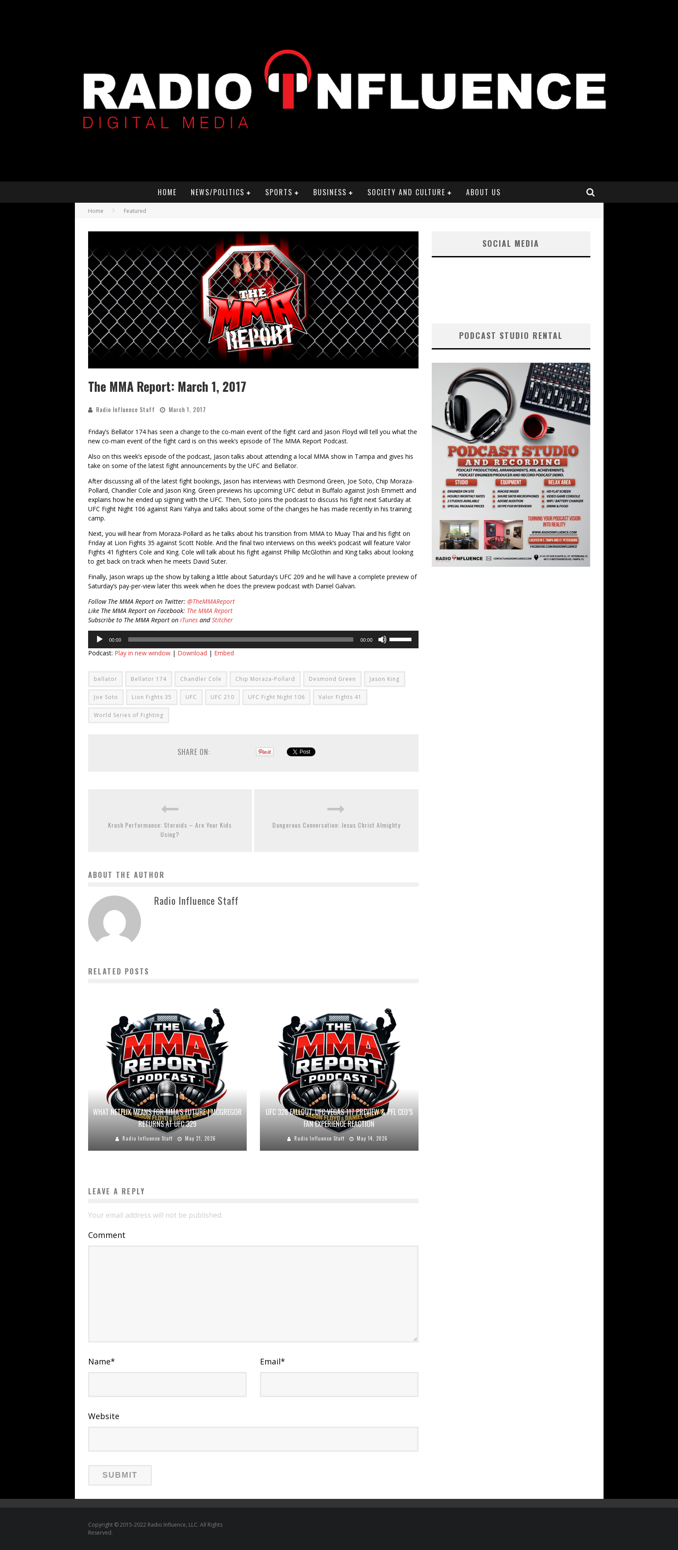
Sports (279, 192)
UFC (191, 697)
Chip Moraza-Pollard (265, 679)
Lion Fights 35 (152, 697)
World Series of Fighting (128, 715)
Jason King (385, 679)
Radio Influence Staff (125, 409)
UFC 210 (222, 697)
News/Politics (218, 192)
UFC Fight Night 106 (276, 697)
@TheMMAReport (211, 601)
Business (330, 192)
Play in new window (142, 653)
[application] (253, 639)
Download (192, 653)
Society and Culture (406, 192)
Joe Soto (106, 697)
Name (101, 1361)
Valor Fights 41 (340, 697)
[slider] (240, 639)
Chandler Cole (201, 679)
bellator (105, 679)
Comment (107, 1235)
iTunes (188, 620)
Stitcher (222, 620)
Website (103, 1416)
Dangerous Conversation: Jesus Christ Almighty (336, 824)
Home (167, 192)
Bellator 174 (149, 679)
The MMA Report (210, 610)
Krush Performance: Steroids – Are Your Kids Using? (170, 829)
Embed (224, 653)
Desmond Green (332, 679)
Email (272, 1361)
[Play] (99, 639)
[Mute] (382, 639)
